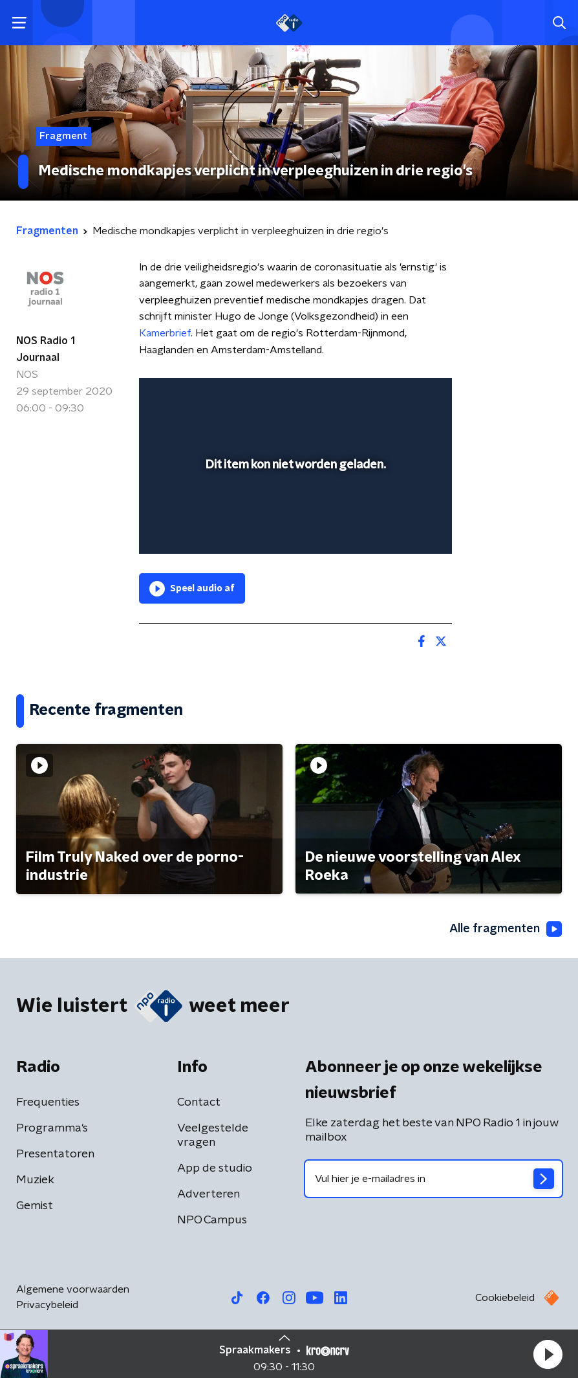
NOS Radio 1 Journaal (45, 349)
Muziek (35, 1180)
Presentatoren (55, 1154)
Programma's (52, 1128)
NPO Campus (212, 1220)
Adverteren (208, 1194)
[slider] (293, 531)
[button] (547, 1354)
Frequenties (48, 1102)
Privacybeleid (47, 1305)
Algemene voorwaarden (72, 1289)
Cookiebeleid (505, 1298)
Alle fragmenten (505, 929)
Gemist (34, 1206)
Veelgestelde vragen (212, 1135)
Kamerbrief (165, 333)
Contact (198, 1102)
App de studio (214, 1168)
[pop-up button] (382, 396)
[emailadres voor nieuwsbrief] (433, 1179)
